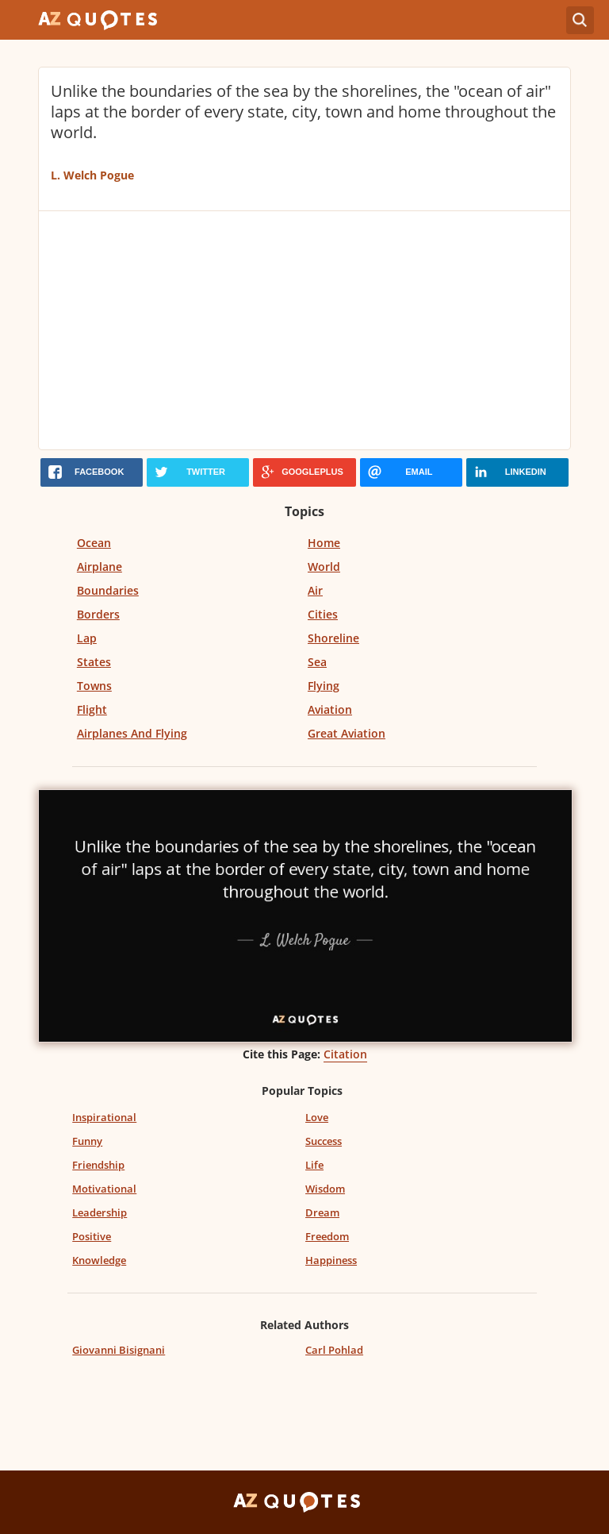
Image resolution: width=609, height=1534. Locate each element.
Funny (87, 1141)
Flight (92, 709)
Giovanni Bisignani (118, 1350)
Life (314, 1165)
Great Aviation (346, 733)
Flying (323, 685)
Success (323, 1141)
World (324, 566)
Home (324, 542)
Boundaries (108, 590)
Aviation (330, 709)
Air (315, 590)
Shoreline (333, 638)
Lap (87, 638)
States (94, 661)
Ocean (94, 542)
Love (316, 1117)
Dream (322, 1212)
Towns (94, 685)
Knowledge (99, 1260)
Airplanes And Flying (132, 733)
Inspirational (104, 1117)
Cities (323, 614)
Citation (345, 1054)
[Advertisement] (304, 330)
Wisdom (325, 1188)
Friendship (98, 1165)
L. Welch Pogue (92, 175)
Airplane (99, 566)
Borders (98, 614)
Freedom (327, 1236)
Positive (91, 1236)
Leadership (99, 1212)
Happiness (331, 1260)
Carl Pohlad (334, 1350)
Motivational (104, 1188)
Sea (317, 661)
